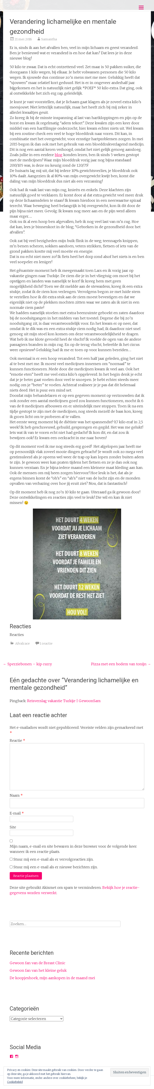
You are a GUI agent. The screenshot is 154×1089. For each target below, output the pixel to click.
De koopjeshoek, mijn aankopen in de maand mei (52, 978)
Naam (16, 795)
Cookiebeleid (15, 1081)
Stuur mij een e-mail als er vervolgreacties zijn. (53, 859)
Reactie (17, 740)
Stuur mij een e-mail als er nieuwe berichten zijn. (55, 867)
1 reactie (46, 643)
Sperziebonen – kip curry (27, 664)
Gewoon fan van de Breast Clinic (37, 963)
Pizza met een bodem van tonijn (121, 664)
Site (13, 827)
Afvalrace (22, 643)
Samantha (49, 39)
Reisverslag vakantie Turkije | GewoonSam (64, 701)
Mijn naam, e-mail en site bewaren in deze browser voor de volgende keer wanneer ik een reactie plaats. (73, 849)
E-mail (17, 813)
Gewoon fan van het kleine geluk (38, 970)
